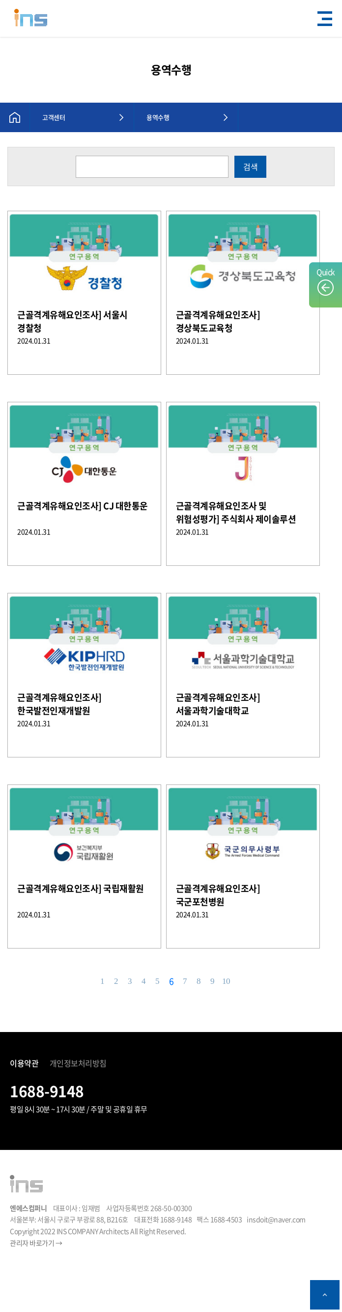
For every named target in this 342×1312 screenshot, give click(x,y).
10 (226, 981)
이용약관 (24, 1063)
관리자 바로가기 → (36, 1243)
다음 (240, 982)
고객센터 (53, 117)
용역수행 (157, 117)
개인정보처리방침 (78, 1063)
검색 (250, 166)
